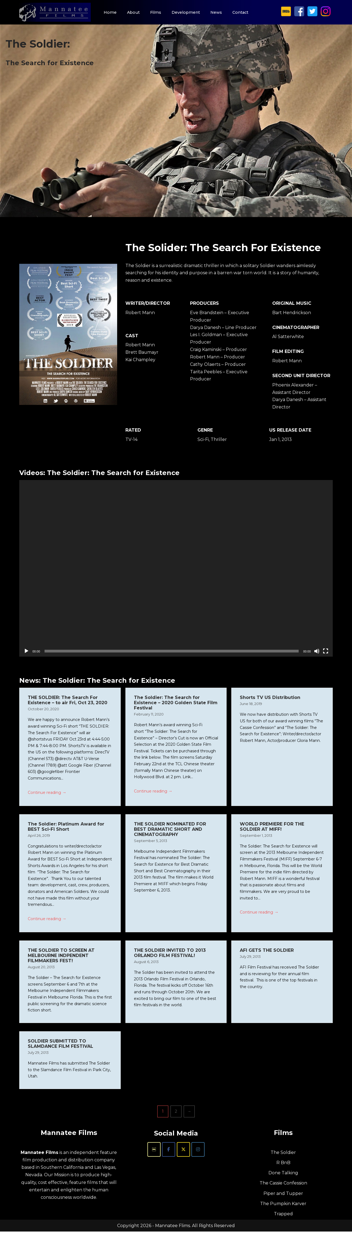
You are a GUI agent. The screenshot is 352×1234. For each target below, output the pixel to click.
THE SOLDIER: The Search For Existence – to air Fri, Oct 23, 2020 (67, 701)
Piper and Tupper (283, 1195)
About (133, 12)
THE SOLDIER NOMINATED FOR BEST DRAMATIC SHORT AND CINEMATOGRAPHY (170, 830)
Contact (241, 12)
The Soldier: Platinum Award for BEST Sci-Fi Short (66, 828)
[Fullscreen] (325, 652)
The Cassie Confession (283, 1185)
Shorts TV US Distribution (270, 698)
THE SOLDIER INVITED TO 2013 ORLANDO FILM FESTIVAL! (170, 955)
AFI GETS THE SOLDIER (267, 952)
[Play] (26, 652)
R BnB (283, 1165)
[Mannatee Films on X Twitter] (183, 1152)
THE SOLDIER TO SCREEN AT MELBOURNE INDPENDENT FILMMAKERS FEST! (61, 957)
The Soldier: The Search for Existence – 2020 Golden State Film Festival (176, 704)
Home (109, 12)
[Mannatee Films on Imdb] (154, 1152)
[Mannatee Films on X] (313, 14)
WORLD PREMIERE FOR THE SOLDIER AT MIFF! (272, 828)
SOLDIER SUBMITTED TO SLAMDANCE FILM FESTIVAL (60, 1046)
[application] (176, 569)
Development (186, 12)
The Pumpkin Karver (283, 1205)
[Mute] (317, 652)
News (216, 12)
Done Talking (283, 1175)
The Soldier (283, 1155)
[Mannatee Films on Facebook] (300, 14)
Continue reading (47, 794)
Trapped (283, 1216)
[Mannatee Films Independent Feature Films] (55, 12)
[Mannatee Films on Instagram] (327, 14)
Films (155, 12)
